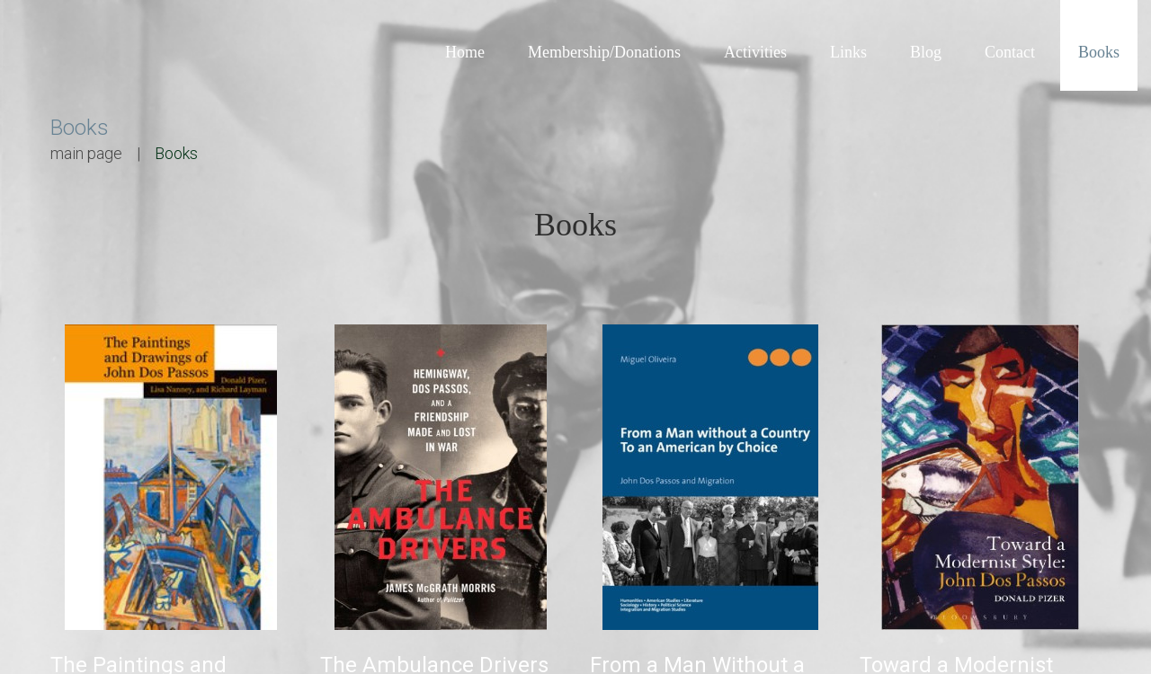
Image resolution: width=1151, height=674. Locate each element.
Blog (925, 52)
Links (848, 52)
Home (465, 52)
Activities (755, 52)
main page (86, 153)
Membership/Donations (604, 52)
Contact (1010, 52)
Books (1099, 52)
